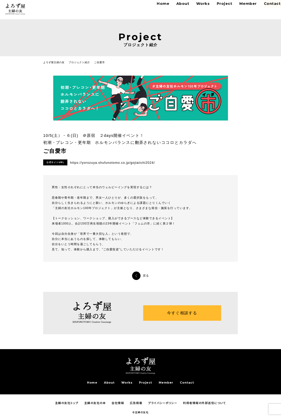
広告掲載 (136, 403)
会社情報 (117, 403)
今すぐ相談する (182, 313)
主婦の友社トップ (66, 403)
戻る (146, 275)
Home (154, 7)
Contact (266, 7)
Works (193, 7)
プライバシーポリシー (162, 403)
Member (237, 7)
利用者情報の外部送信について (204, 403)
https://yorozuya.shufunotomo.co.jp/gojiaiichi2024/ (112, 163)
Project (214, 7)
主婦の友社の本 (95, 403)
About (173, 7)
